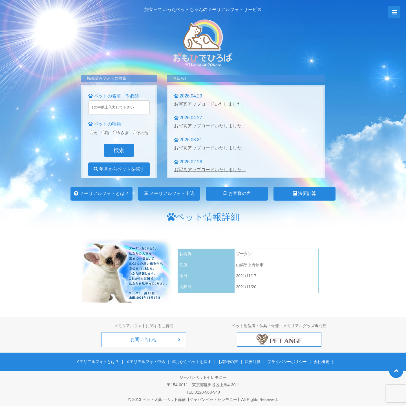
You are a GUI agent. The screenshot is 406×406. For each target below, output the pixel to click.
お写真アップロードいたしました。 (210, 104)
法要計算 (304, 193)
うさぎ (121, 133)
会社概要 (321, 361)
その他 (140, 133)
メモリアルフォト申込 (169, 193)
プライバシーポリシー (287, 361)
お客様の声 (237, 193)
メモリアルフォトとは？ (101, 193)
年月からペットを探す (119, 169)
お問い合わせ (143, 339)
